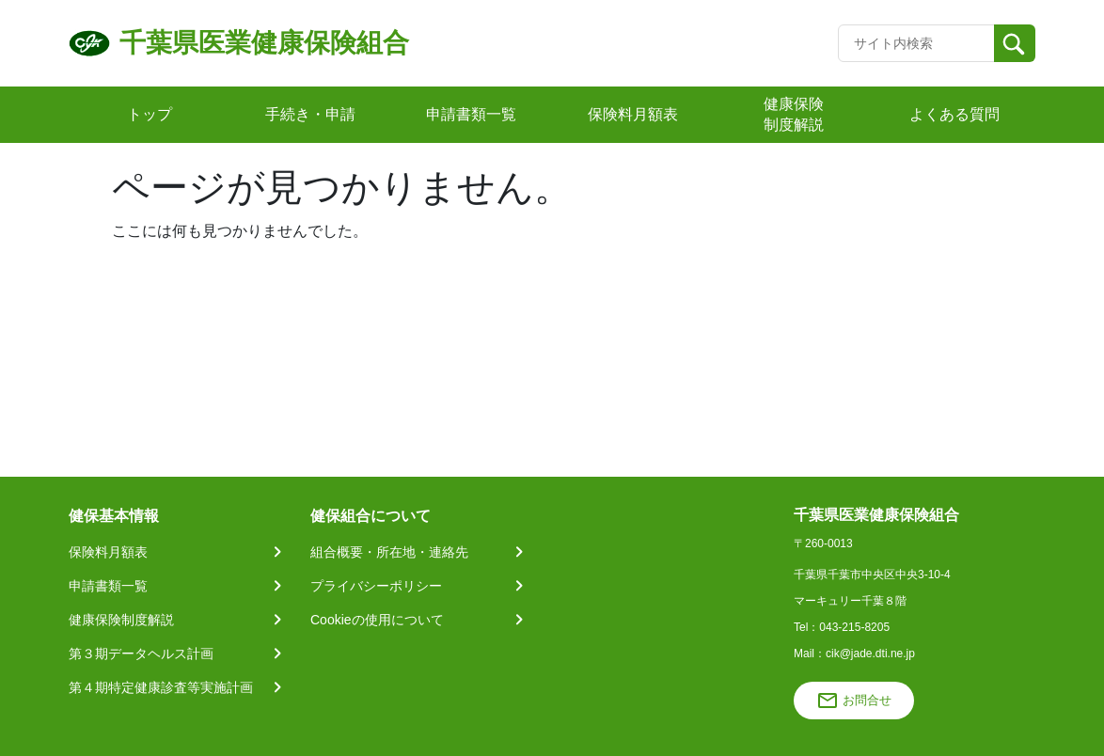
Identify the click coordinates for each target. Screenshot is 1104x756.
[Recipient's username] (916, 43)
